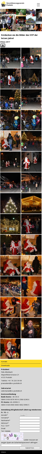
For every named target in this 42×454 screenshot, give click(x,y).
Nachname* (5, 420)
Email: (3, 428)
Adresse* (5, 423)
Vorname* (5, 418)
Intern (3, 452)
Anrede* (4, 415)
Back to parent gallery (21, 45)
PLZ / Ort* (5, 426)
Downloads (5, 365)
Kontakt (4, 361)
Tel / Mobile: (6, 431)
